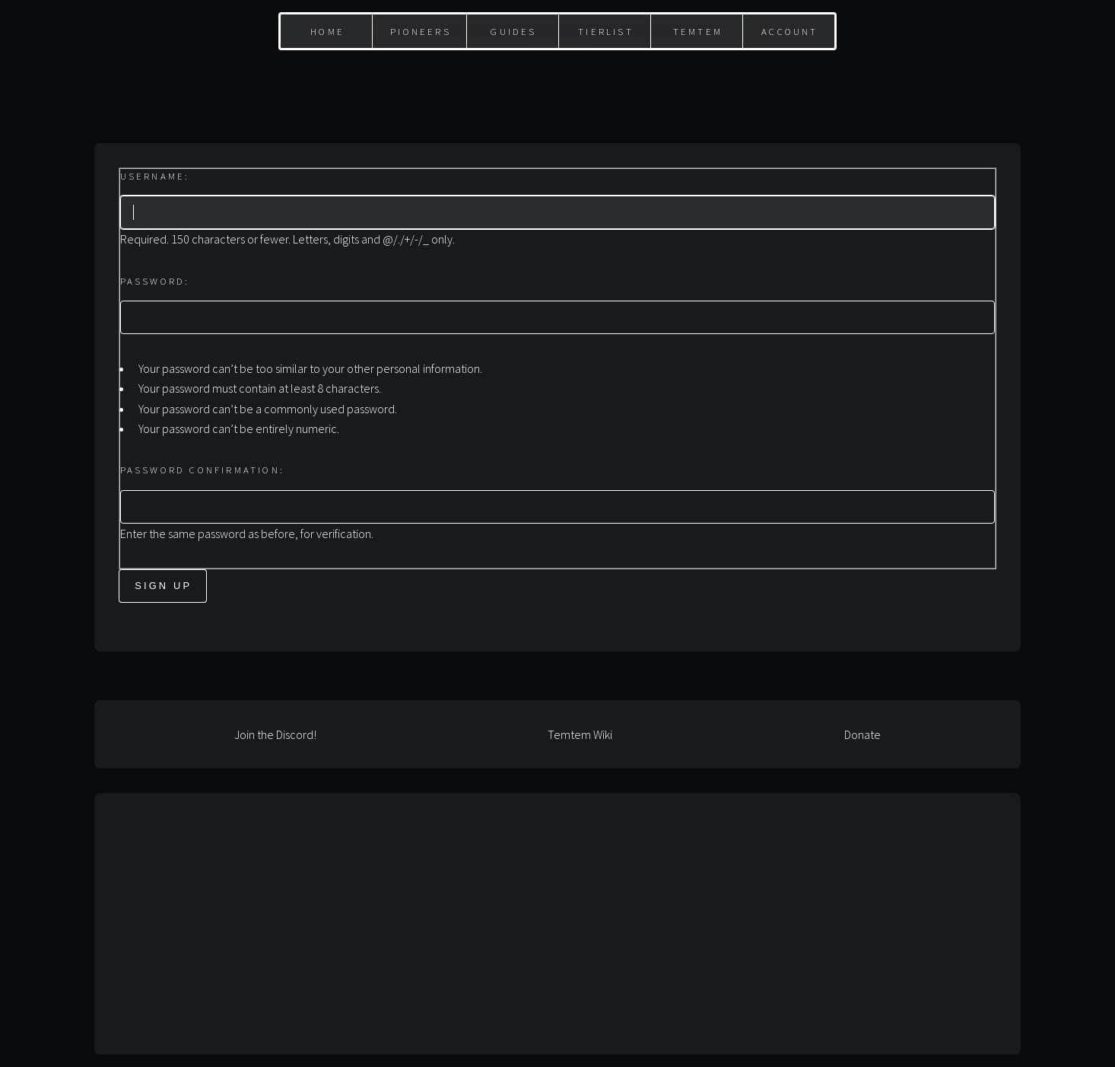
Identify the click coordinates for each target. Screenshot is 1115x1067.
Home (327, 31)
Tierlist (606, 31)
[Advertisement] (557, 84)
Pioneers (420, 31)
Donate (862, 734)
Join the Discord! (275, 734)
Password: (155, 281)
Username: (155, 176)
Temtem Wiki (580, 734)
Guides (513, 31)
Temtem (698, 31)
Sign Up (163, 585)
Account (789, 31)
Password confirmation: (202, 469)
